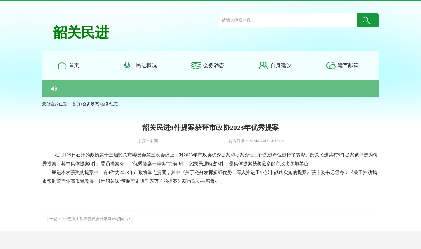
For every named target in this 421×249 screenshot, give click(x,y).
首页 (74, 65)
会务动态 (213, 65)
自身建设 (280, 65)
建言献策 (348, 65)
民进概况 (146, 65)
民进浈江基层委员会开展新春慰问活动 (97, 219)
